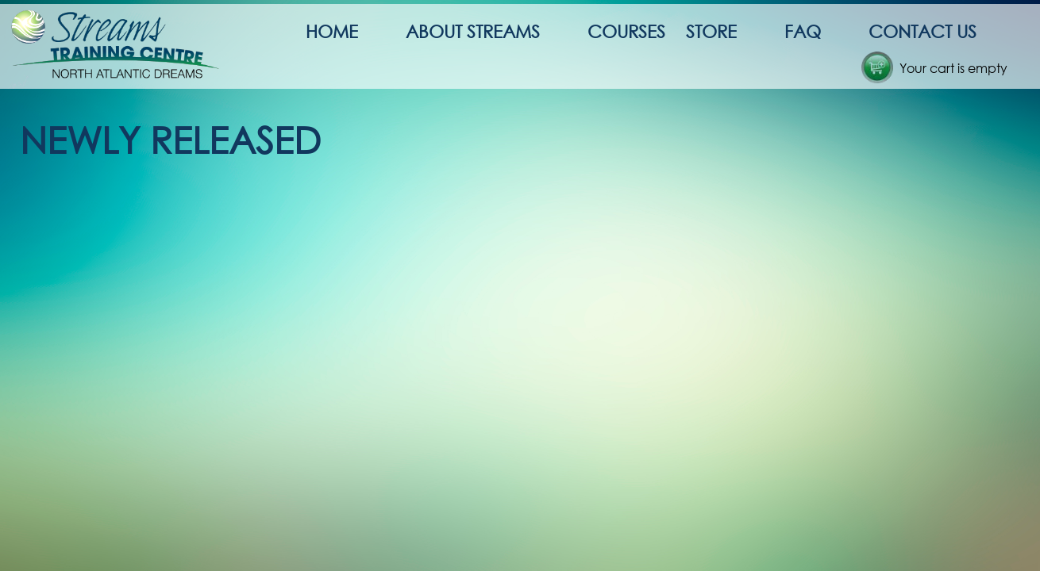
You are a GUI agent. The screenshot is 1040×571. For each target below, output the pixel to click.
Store (711, 31)
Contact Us (922, 31)
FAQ (802, 31)
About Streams (473, 31)
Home (332, 31)
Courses (626, 31)
